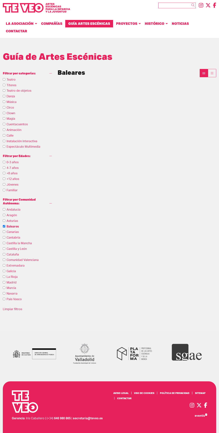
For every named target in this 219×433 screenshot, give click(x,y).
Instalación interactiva (22, 141)
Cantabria (13, 237)
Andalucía (13, 209)
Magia (11, 118)
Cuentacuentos (17, 124)
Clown (11, 113)
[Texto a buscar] (177, 5)
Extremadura (16, 265)
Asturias (12, 220)
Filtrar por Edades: (17, 156)
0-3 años (13, 162)
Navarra (12, 293)
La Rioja (12, 276)
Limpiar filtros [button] (12, 309)
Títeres (11, 85)
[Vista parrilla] (212, 73)
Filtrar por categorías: (19, 73)
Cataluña (13, 254)
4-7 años (13, 167)
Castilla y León (17, 248)
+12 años (13, 179)
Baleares (13, 226)
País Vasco (14, 299)
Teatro (11, 79)
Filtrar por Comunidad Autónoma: (19, 201)
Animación (14, 129)
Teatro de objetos (19, 90)
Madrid (11, 282)
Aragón (12, 215)
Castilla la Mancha (19, 243)
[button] (193, 5)
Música (11, 102)
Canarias (13, 232)
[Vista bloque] (204, 73)
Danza (11, 96)
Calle (10, 135)
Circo (10, 107)
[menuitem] (201, 5)
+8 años (12, 173)
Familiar (12, 190)
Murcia (11, 287)
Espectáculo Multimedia (23, 146)
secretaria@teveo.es (88, 418)
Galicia (11, 271)
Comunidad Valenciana (23, 259)
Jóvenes (12, 184)
